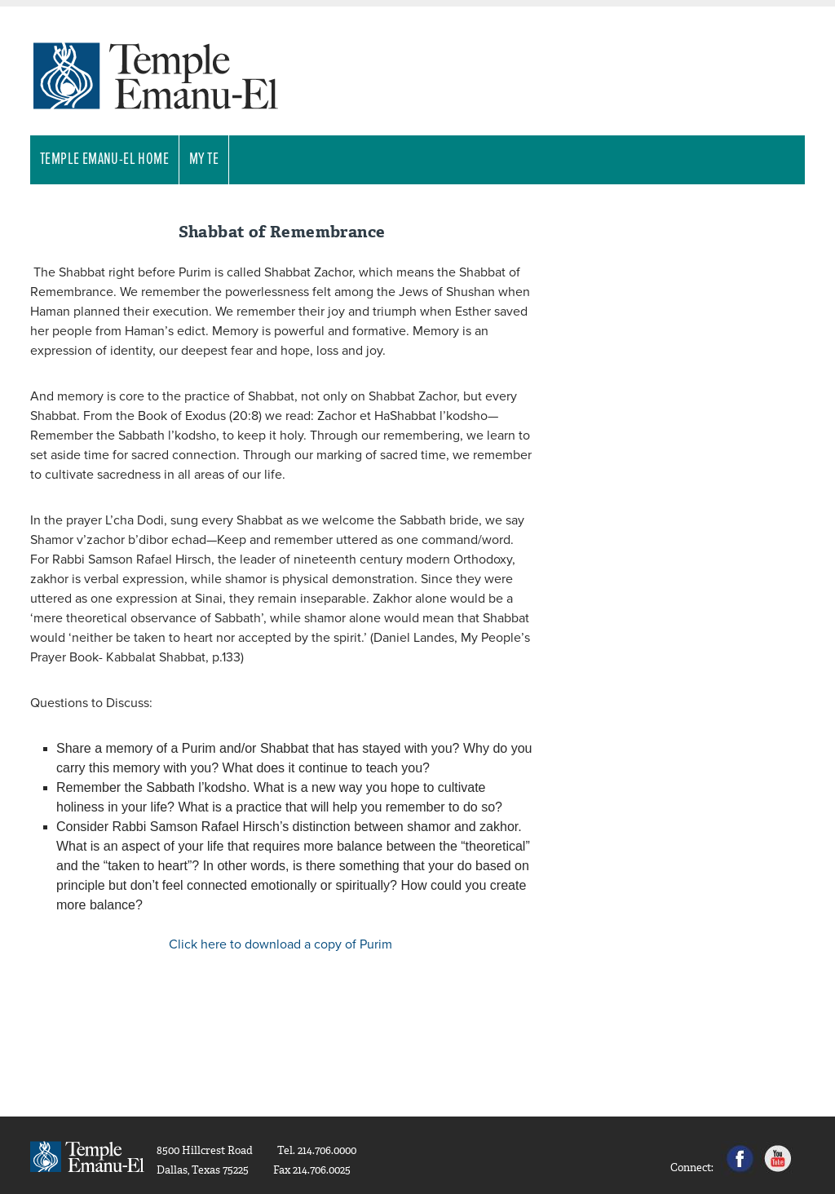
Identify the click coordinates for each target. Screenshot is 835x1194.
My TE (204, 159)
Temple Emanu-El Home (104, 159)
